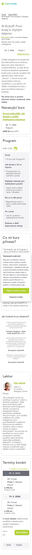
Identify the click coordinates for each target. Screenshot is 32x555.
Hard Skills (12, 14)
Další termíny (23, 54)
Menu (28, 7)
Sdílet (8, 545)
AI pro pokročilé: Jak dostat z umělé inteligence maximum (14, 116)
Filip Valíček (5, 37)
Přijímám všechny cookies (16, 291)
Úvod (4, 14)
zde (23, 285)
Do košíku (22, 532)
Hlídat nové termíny (19, 469)
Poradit (19, 545)
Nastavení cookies (16, 297)
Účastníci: (5, 531)
